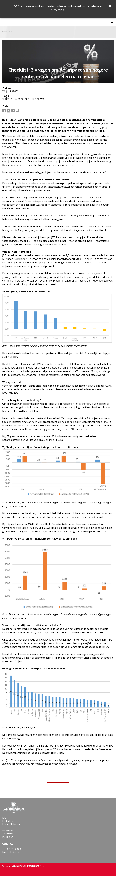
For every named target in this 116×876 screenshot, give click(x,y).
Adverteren (8, 833)
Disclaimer (7, 836)
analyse (40, 99)
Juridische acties (10, 821)
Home (4, 31)
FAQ (4, 817)
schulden (23, 99)
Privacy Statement (11, 824)
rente (8, 99)
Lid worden (8, 830)
